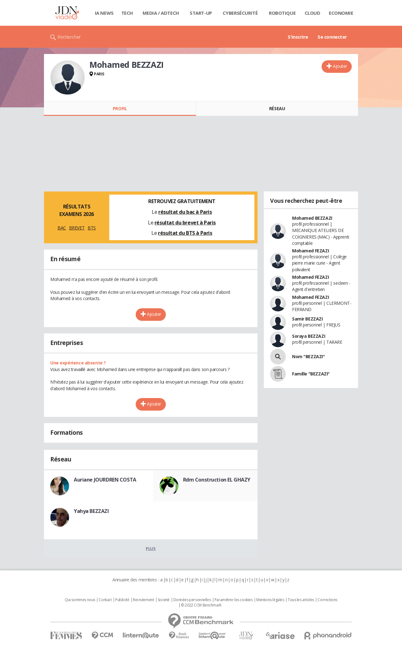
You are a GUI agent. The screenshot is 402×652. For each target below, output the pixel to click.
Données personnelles (192, 600)
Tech (127, 13)
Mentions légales (270, 600)
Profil (120, 108)
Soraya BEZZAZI (308, 336)
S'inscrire (298, 37)
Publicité (122, 600)
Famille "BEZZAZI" (311, 374)
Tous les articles (301, 600)
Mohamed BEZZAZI (312, 218)
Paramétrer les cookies (234, 600)
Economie (341, 13)
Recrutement (143, 600)
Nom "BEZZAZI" (308, 356)
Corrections (327, 600)
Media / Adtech (161, 13)
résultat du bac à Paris (185, 211)
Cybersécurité (240, 13)
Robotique (282, 13)
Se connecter (332, 37)
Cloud (312, 13)
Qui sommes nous (80, 600)
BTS (92, 228)
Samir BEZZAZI (307, 319)
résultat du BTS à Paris (185, 232)
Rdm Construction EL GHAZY (217, 479)
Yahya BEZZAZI (91, 511)
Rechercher (69, 37)
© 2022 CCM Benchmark (201, 605)
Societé (164, 600)
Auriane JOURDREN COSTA (105, 479)
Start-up (201, 13)
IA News (104, 13)
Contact (105, 600)
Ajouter (340, 66)
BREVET (76, 228)
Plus (150, 548)
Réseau (277, 108)
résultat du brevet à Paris (185, 222)
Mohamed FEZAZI (310, 251)
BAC (61, 228)
